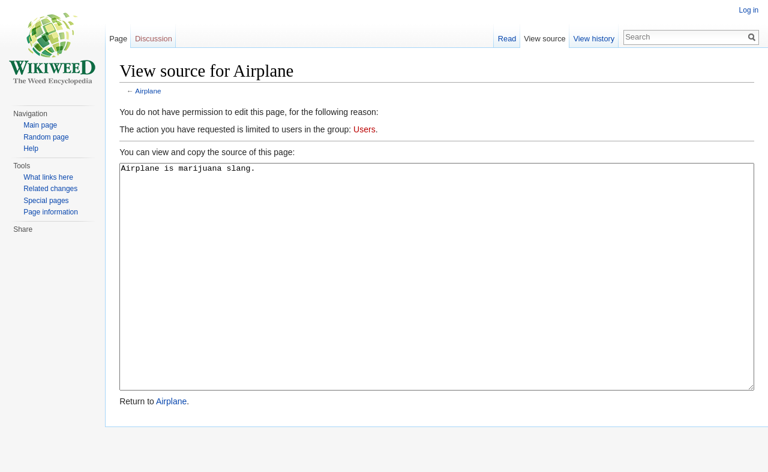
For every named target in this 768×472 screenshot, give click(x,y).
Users (366, 130)
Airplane (149, 91)
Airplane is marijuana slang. (437, 299)
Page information (50, 212)
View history (593, 38)
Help (30, 148)
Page (119, 38)
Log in (748, 10)
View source (544, 38)
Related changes (50, 188)
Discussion (154, 38)
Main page (40, 125)
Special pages (45, 200)
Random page (45, 137)
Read (506, 38)
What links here (48, 177)
